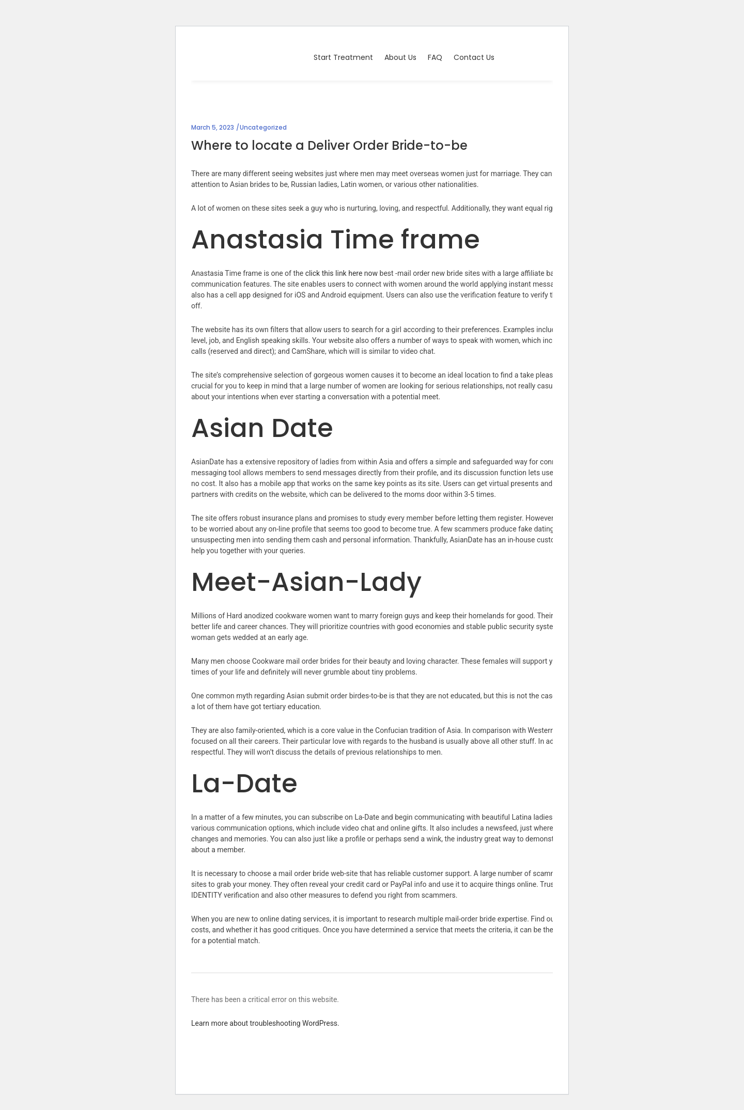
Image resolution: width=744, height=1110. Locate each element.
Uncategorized (263, 127)
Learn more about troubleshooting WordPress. (265, 1023)
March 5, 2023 (212, 127)
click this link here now (341, 273)
